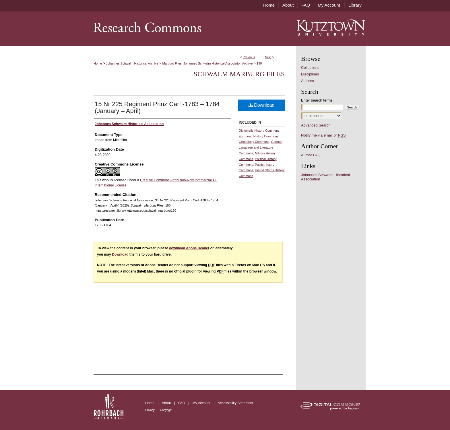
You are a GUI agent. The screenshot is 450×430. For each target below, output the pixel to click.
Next (268, 57)
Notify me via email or (323, 135)
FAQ (182, 403)
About (167, 403)
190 (259, 63)
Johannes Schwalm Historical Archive (132, 63)
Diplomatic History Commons (259, 130)
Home (98, 63)
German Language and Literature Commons (260, 147)
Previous (249, 57)
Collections (310, 67)
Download (262, 105)
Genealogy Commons (254, 141)
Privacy (150, 410)
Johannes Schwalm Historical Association (325, 177)
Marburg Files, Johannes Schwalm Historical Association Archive (207, 63)
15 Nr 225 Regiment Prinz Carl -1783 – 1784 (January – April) (157, 107)
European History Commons (258, 136)
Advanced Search (316, 125)
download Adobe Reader (189, 248)
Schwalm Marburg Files (239, 74)
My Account (202, 403)
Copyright (166, 410)
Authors (307, 81)
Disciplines (310, 74)
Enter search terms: (317, 100)
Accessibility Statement (235, 403)
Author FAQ (311, 155)
